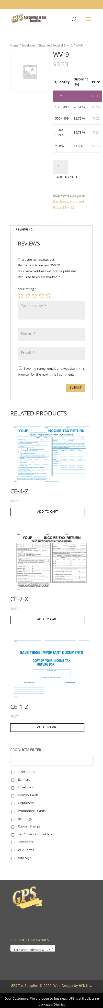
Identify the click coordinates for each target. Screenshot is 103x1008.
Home (14, 45)
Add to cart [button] (47, 512)
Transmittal (26, 842)
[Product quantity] (60, 167)
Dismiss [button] (59, 1005)
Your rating (27, 289)
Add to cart (67, 177)
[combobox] (32, 948)
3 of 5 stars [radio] (34, 295)
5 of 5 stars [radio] (48, 295)
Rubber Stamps (29, 826)
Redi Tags (25, 819)
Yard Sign (24, 858)
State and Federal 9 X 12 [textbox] (31, 950)
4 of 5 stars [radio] (41, 295)
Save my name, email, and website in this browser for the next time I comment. (51, 372)
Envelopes (28, 45)
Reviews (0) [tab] (24, 229)
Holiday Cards (28, 795)
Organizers (26, 803)
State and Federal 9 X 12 (55, 45)
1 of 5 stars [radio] (21, 295)
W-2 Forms (26, 850)
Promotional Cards (32, 811)
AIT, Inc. (85, 986)
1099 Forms (26, 772)
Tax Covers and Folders (35, 834)
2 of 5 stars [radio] (28, 295)
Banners (24, 780)
